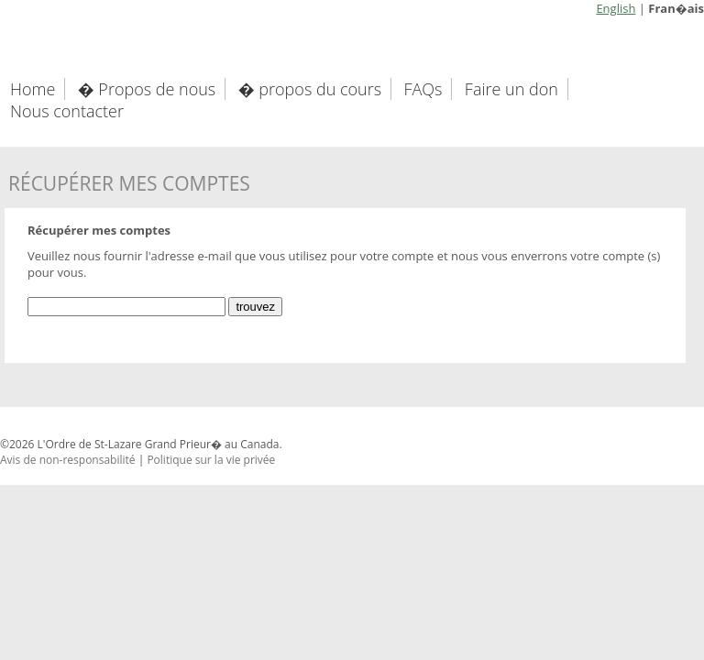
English (615, 8)
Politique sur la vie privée (211, 460)
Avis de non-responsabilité (68, 460)
